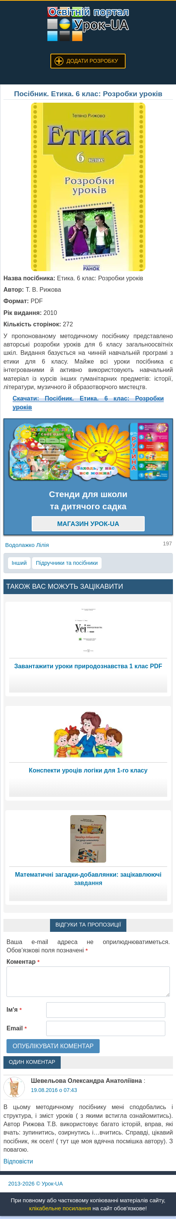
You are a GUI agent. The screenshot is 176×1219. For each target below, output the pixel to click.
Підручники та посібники (67, 563)
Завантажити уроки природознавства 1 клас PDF (88, 666)
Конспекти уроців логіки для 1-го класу (88, 770)
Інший (19, 563)
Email (16, 1028)
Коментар (23, 961)
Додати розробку (92, 61)
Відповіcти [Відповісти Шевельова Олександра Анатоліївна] (18, 1161)
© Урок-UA (35, 1184)
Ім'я (14, 1009)
